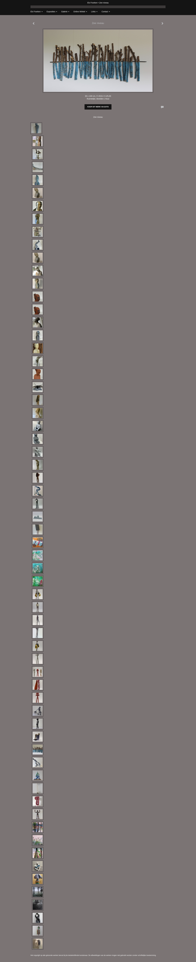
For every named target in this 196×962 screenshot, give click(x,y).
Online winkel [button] (80, 11)
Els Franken (92, 3)
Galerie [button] (65, 11)
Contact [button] (106, 11)
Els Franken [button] (36, 11)
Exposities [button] (52, 11)
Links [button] (94, 11)
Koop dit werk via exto (98, 107)
